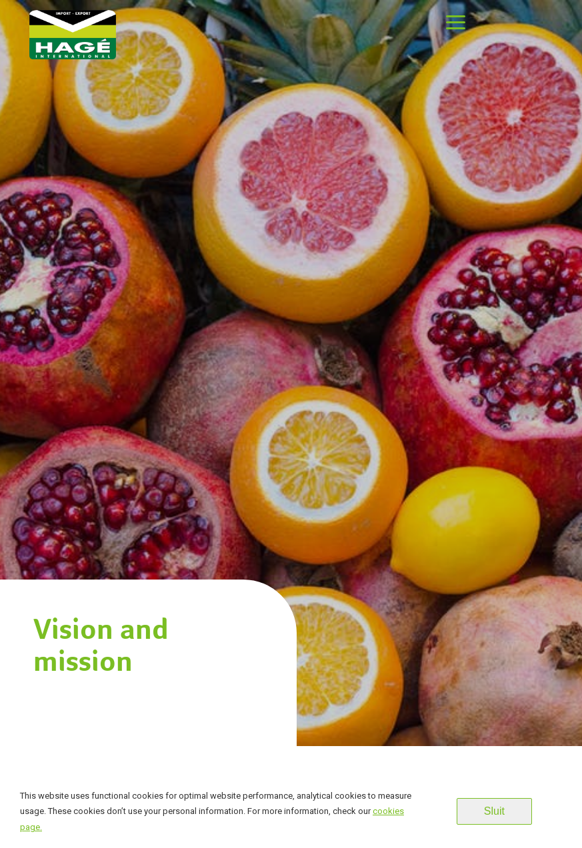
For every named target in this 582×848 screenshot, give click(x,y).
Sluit (494, 811)
